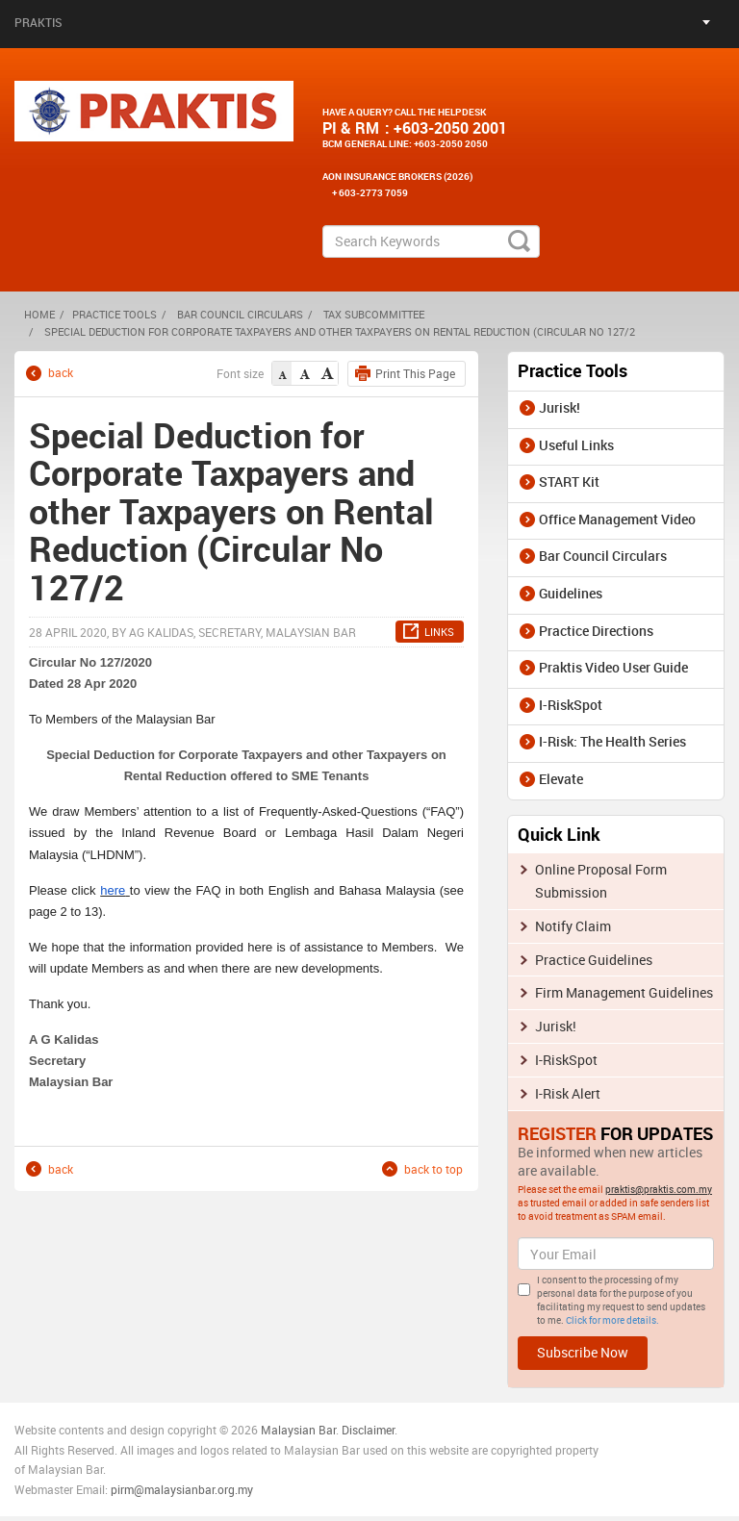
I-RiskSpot (570, 705)
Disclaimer (368, 1429)
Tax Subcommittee (373, 314)
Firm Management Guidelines (624, 992)
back (60, 373)
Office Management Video (617, 519)
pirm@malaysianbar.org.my (182, 1489)
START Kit (569, 481)
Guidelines (570, 593)
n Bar (322, 1429)
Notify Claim (573, 926)
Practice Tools (114, 314)
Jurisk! (559, 407)
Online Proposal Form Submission (601, 880)
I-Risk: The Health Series (612, 741)
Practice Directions (596, 630)
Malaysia (283, 1429)
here (112, 890)
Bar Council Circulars (240, 314)
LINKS (439, 631)
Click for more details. (612, 1320)
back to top (433, 1168)
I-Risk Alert (567, 1093)
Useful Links (576, 445)
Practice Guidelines (593, 960)
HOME (39, 314)
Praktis (38, 22)
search (519, 241)
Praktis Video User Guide (613, 667)
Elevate (561, 779)
